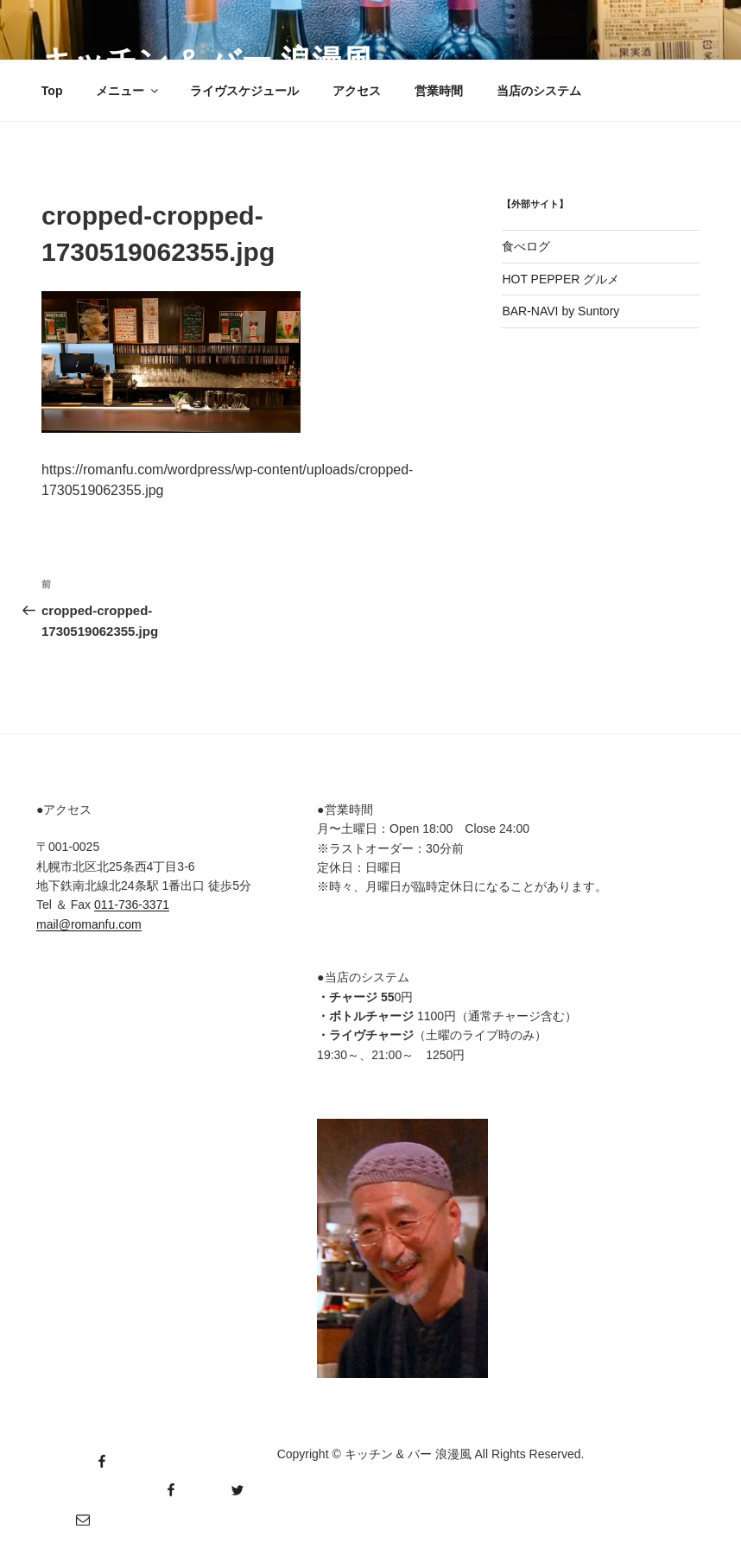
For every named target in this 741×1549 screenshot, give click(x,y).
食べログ (526, 246)
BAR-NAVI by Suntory (560, 311)
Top (52, 91)
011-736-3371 (131, 904)
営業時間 (439, 91)
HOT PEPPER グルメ (560, 279)
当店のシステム (539, 91)
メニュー (128, 91)
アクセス (356, 91)
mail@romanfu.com (89, 924)
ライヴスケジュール (244, 91)
